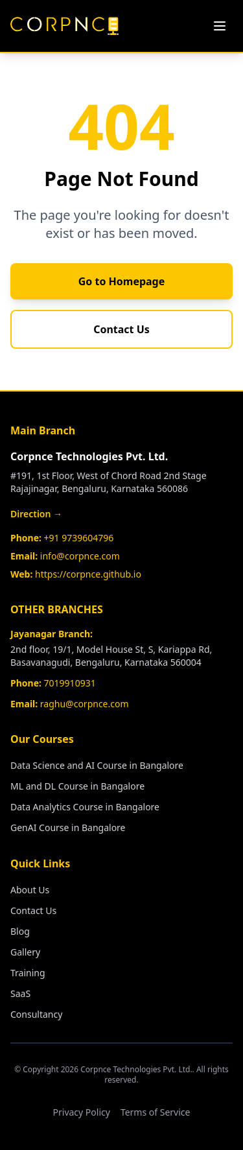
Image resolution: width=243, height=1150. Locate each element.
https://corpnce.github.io (88, 574)
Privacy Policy (81, 1112)
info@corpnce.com (80, 556)
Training (27, 973)
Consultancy (36, 1014)
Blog (20, 931)
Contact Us (121, 329)
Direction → (36, 514)
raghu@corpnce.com (84, 704)
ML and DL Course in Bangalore (77, 786)
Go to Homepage (121, 281)
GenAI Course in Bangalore (68, 827)
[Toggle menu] (219, 25)
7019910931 (70, 683)
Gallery (25, 952)
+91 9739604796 (79, 538)
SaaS (20, 993)
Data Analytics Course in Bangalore (84, 807)
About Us (29, 890)
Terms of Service (156, 1112)
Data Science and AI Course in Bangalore (96, 765)
